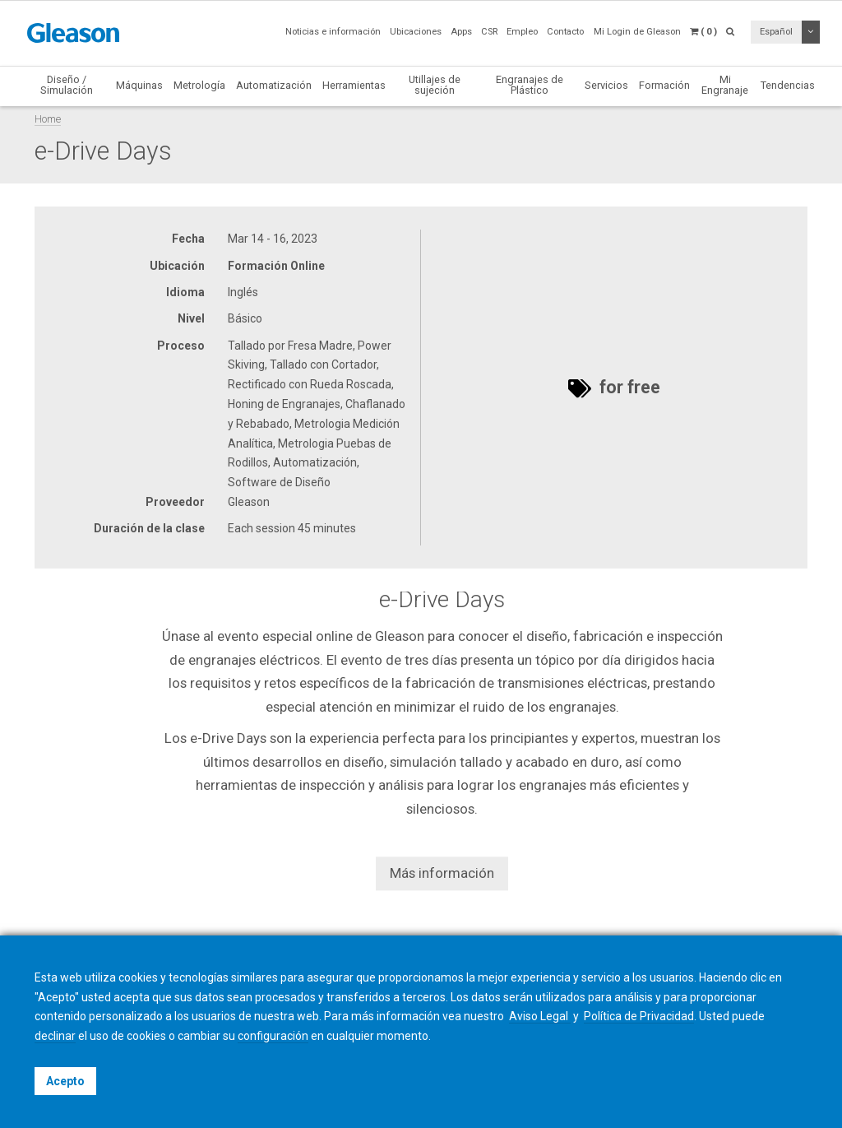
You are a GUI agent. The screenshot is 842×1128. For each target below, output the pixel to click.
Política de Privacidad (639, 1016)
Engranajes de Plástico (529, 84)
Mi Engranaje (724, 84)
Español (776, 31)
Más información (442, 873)
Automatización (274, 85)
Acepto (65, 1081)
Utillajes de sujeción (434, 84)
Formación (664, 85)
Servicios (606, 85)
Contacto (565, 31)
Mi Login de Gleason (637, 31)
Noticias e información (333, 31)
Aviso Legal (540, 1016)
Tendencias (788, 85)
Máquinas (139, 85)
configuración (273, 1035)
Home (48, 119)
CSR (489, 31)
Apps (461, 31)
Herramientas (354, 85)
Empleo (522, 31)
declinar (55, 1035)
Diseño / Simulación (66, 84)
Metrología (199, 85)
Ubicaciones (416, 31)
